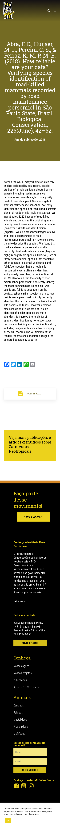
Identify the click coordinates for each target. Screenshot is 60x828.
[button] (55, 10)
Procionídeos (20, 726)
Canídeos (18, 705)
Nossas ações (21, 666)
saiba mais (19, 601)
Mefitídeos (19, 733)
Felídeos (18, 712)
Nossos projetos (22, 673)
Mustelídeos (20, 719)
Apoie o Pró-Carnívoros (26, 687)
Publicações (20, 680)
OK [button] (8, 821)
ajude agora (33, 516)
